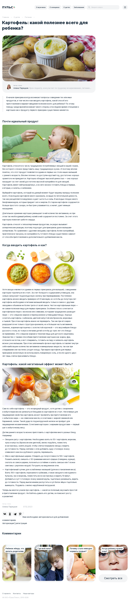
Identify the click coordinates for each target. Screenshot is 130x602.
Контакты (17, 593)
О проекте (6, 593)
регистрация (21, 523)
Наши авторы (28, 593)
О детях (66, 7)
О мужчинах (41, 7)
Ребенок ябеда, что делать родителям (15, 549)
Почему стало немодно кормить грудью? (81, 549)
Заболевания (79, 7)
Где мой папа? (44, 548)
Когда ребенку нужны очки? (112, 549)
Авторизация (8, 523)
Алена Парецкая (20, 88)
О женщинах (55, 7)
